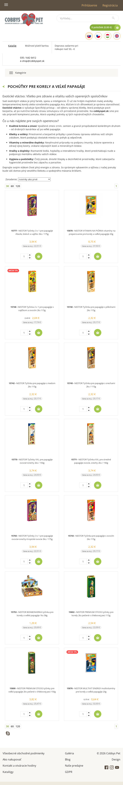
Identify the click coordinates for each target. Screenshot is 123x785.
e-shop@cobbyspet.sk (32, 61)
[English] (117, 36)
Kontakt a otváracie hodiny (19, 765)
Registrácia (110, 5)
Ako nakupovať (12, 759)
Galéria (69, 753)
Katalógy (8, 771)
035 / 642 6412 (28, 57)
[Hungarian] (107, 36)
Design (116, 759)
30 (7, 186)
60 (12, 186)
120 (18, 186)
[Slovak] (89, 36)
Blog (67, 759)
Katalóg (12, 45)
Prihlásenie (89, 5)
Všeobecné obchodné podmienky (23, 753)
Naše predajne (74, 765)
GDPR (68, 771)
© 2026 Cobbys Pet (108, 753)
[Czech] (98, 36)
